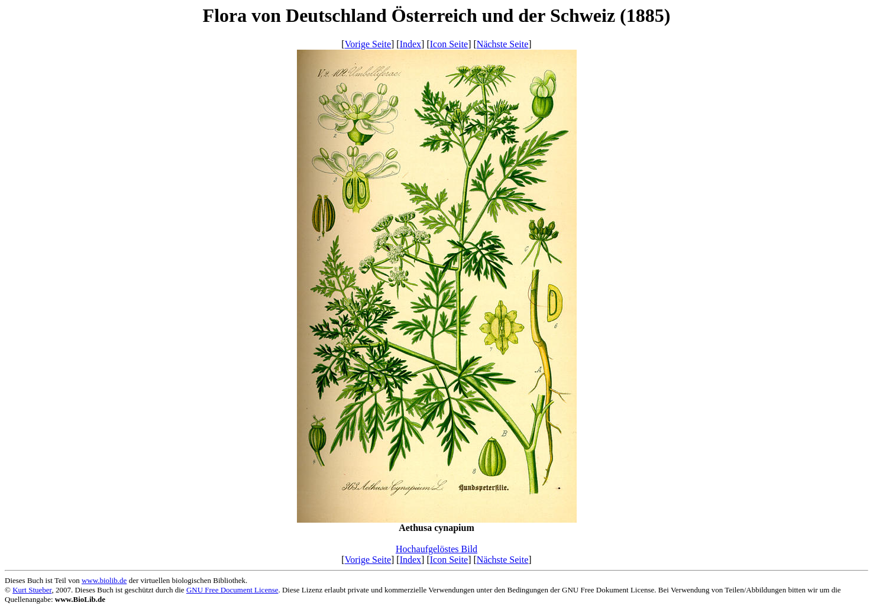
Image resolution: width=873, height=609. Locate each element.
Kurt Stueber (31, 589)
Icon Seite (449, 44)
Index (410, 44)
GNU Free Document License (232, 589)
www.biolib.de (104, 580)
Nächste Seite (503, 44)
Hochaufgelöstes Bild (436, 549)
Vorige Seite (368, 44)
